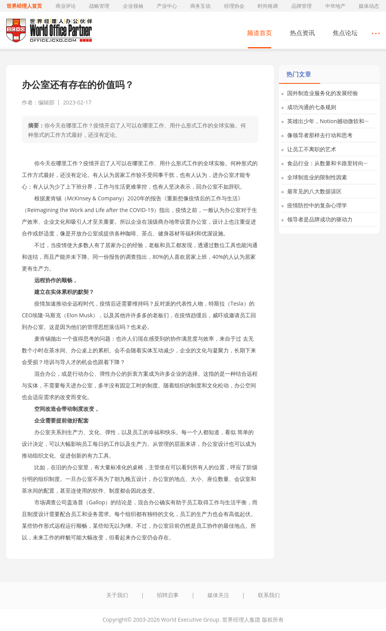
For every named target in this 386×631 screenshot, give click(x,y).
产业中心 (167, 5)
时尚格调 (268, 5)
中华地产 (335, 5)
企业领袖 (133, 5)
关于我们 (117, 595)
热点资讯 (302, 32)
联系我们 (269, 595)
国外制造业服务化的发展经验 (319, 93)
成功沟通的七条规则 (308, 107)
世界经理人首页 (24, 5)
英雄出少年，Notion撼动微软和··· (324, 121)
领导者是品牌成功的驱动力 (317, 219)
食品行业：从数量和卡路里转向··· (324, 163)
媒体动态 (369, 5)
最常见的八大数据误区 (311, 191)
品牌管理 (301, 5)
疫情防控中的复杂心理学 (314, 205)
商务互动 (200, 5)
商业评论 (66, 5)
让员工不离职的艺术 (308, 149)
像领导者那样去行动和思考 (317, 135)
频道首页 (259, 32)
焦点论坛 (345, 32)
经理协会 (234, 5)
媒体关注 (218, 595)
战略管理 (99, 5)
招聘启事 (168, 595)
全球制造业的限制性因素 (314, 177)
